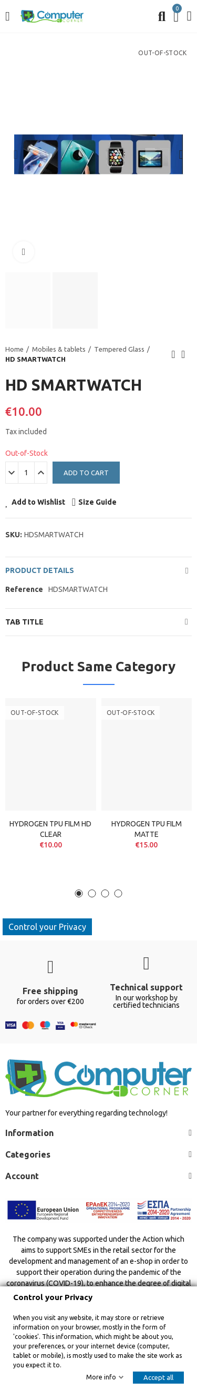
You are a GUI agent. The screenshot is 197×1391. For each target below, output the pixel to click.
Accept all (158, 1377)
